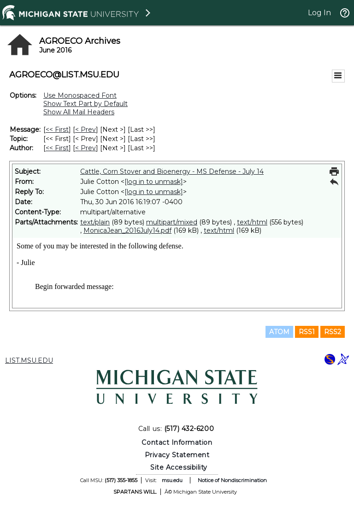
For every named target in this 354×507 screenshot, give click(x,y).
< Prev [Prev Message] (85, 129)
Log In (319, 12)
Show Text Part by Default (85, 104)
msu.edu (172, 480)
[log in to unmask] (153, 181)
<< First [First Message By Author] (57, 148)
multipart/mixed (171, 222)
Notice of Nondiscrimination (232, 480)
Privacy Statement (177, 455)
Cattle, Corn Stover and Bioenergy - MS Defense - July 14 (172, 171)
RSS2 (332, 332)
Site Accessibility (178, 467)
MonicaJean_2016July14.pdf (127, 230)
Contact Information (177, 442)
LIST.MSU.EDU (29, 360)
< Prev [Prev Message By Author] (85, 148)
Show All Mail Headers (78, 112)
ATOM (279, 332)
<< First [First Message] (57, 129)
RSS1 (307, 332)
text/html (252, 222)
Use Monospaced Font (80, 95)
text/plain (95, 222)
